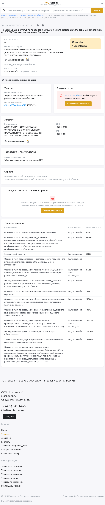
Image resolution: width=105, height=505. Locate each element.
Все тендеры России (10, 486)
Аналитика (6, 438)
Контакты (5, 442)
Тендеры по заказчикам (12, 482)
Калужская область (28, 71)
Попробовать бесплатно (78, 104)
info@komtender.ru (12, 410)
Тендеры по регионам (11, 466)
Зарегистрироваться (52, 210)
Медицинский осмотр (14, 254)
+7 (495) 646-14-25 (13, 406)
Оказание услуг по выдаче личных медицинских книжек (30, 232)
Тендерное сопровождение (14, 446)
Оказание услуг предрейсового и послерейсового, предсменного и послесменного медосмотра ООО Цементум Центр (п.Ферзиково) (34, 262)
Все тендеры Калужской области (19, 64)
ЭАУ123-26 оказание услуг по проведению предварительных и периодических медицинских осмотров (33, 341)
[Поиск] (4, 10)
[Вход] (102, 3)
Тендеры (5, 434)
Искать (97, 10)
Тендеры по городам (11, 470)
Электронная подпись (11, 449)
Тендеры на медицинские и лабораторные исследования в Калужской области (41, 179)
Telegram (9, 416)
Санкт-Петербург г (73, 274)
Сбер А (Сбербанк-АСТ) (15, 105)
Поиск (4, 430)
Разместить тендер (10, 453)
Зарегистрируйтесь (73, 95)
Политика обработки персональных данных (83, 496)
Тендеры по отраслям (11, 474)
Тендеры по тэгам (9, 478)
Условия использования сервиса (16, 501)
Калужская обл (75, 232)
